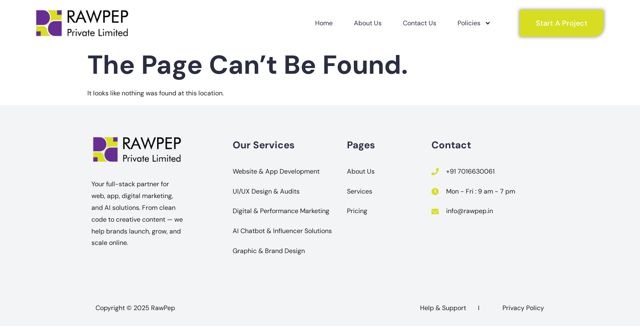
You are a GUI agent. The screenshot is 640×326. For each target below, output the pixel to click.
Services (359, 191)
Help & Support (443, 308)
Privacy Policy (523, 308)
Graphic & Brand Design (269, 251)
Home (324, 23)
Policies (474, 23)
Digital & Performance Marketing (281, 211)
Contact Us (419, 23)
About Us (368, 23)
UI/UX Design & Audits (266, 191)
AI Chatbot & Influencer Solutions (282, 231)
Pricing (357, 211)
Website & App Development (276, 171)
